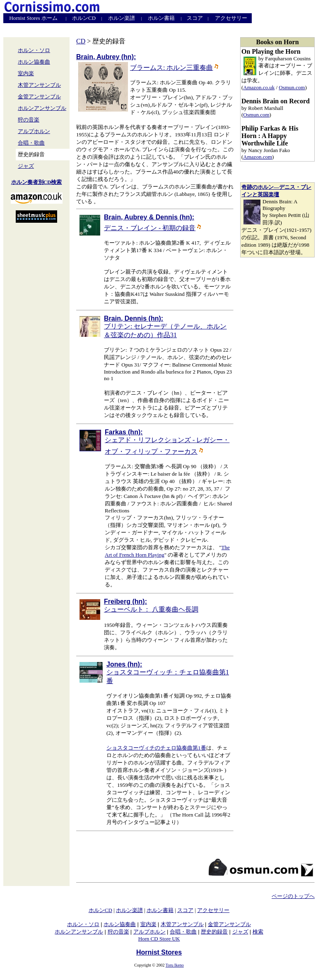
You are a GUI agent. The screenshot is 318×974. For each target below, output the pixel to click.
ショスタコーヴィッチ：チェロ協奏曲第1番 (167, 672)
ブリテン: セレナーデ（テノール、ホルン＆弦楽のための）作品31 (165, 326)
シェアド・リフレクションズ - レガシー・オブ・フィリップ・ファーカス (167, 442)
